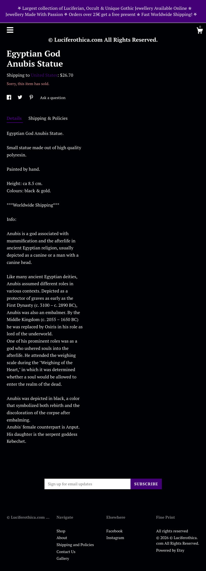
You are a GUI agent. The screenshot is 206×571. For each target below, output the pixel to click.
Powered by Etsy (170, 550)
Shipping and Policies (75, 544)
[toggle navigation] (10, 30)
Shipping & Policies (48, 118)
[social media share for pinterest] (31, 97)
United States (44, 75)
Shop (60, 530)
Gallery (62, 558)
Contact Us (65, 551)
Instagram (115, 537)
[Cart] (199, 31)
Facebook (114, 530)
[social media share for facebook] (9, 97)
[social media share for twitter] (20, 97)
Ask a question (52, 97)
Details (15, 118)
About (61, 537)
